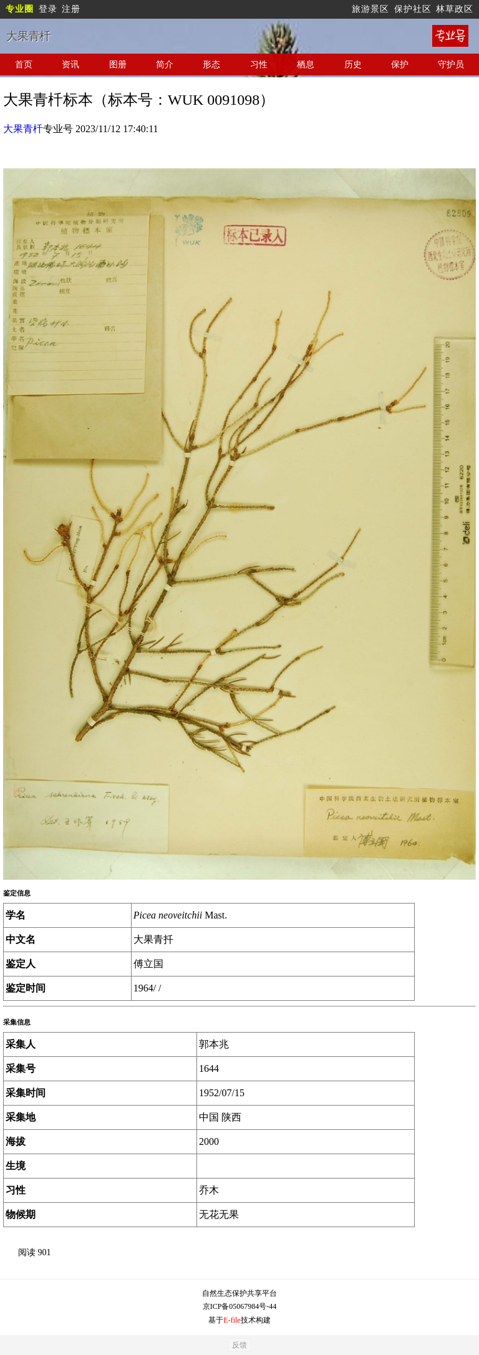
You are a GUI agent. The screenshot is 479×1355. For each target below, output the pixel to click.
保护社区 (413, 9)
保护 (400, 64)
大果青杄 (23, 128)
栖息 (305, 64)
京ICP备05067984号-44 (240, 1306)
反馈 (239, 1345)
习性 (259, 64)
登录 (48, 9)
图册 (118, 64)
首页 (23, 64)
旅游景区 (370, 9)
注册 (71, 9)
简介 (164, 64)
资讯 (70, 64)
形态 (211, 64)
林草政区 (454, 9)
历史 (353, 64)
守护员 (451, 64)
